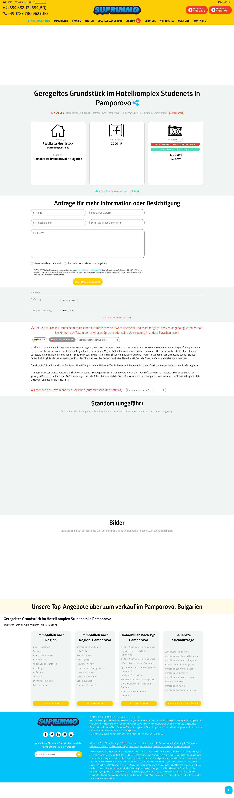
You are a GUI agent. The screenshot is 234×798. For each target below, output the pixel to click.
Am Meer (37, 651)
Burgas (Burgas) (84, 659)
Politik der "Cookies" (98, 746)
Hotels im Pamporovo (131, 675)
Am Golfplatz (39, 676)
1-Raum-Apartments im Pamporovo (138, 663)
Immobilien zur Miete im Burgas (180, 689)
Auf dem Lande (40, 685)
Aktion (133, 20)
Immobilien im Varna (175, 685)
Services (150, 21)
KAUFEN (76, 21)
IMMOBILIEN (61, 21)
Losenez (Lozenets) (86, 672)
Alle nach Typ (139, 703)
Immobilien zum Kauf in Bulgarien (181, 660)
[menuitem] (200, 21)
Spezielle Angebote (110, 21)
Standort (35, 625)
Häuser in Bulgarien (174, 681)
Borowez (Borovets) (86, 685)
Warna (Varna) (84, 655)
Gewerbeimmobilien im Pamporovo (138, 679)
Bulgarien (147, 112)
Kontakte (200, 21)
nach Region (51, 703)
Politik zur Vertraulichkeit (133, 743)
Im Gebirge (38, 668)
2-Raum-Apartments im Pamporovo (138, 646)
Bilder (44, 625)
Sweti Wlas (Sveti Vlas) (88, 676)
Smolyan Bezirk (131, 112)
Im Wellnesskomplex (43, 680)
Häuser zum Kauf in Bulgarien (179, 664)
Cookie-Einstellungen (118, 746)
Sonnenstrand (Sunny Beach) (90, 668)
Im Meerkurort (40, 659)
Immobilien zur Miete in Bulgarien (181, 655)
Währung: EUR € (23, 2)
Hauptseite (9, 625)
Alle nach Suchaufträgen (183, 703)
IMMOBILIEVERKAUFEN (196, 9)
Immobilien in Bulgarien (176, 672)
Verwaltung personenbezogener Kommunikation (151, 746)
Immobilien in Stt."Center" (89, 646)
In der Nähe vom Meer (43, 655)
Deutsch (8, 2)
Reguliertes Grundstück (78, 112)
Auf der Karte (176, 113)
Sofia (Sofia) (82, 651)
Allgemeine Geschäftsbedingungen (105, 743)
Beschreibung (22, 625)
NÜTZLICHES (167, 21)
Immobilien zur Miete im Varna (180, 668)
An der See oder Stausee (45, 663)
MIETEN (89, 21)
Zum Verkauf (160, 112)
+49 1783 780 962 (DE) (28, 13)
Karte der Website (182, 746)
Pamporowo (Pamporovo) (106, 112)
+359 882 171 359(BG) (27, 7)
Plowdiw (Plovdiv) (85, 663)
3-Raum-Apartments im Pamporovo (138, 658)
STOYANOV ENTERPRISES (151, 733)
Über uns (184, 21)
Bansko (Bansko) (85, 680)
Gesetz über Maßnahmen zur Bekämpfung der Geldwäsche (171, 743)
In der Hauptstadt (41, 646)
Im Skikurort (38, 672)
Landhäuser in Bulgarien (177, 651)
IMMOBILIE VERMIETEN (219, 9)
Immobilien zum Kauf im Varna (179, 677)
